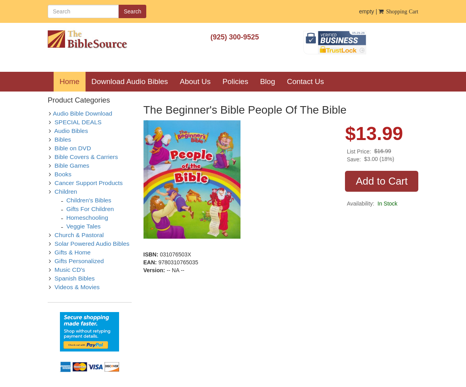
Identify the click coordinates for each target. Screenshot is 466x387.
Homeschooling (87, 217)
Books (62, 174)
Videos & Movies (76, 287)
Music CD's (69, 269)
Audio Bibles (71, 130)
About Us (195, 81)
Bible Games (71, 165)
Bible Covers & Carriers (86, 156)
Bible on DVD (72, 148)
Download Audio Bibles (129, 81)
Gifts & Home (72, 252)
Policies (235, 81)
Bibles (62, 139)
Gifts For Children (90, 209)
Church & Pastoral (79, 235)
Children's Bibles (88, 200)
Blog (267, 81)
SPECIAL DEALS (77, 122)
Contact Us (305, 81)
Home (73, 81)
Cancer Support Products (88, 182)
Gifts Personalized (79, 261)
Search (132, 11)
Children (65, 191)
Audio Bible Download (82, 113)
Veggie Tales (83, 226)
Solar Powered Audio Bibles (91, 243)
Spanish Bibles (74, 278)
